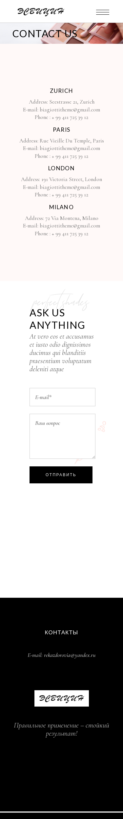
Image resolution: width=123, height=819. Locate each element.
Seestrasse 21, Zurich (71, 101)
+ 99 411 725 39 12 (70, 117)
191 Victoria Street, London (71, 179)
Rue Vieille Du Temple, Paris (72, 140)
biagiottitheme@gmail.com (70, 109)
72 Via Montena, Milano (71, 218)
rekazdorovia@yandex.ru (69, 655)
